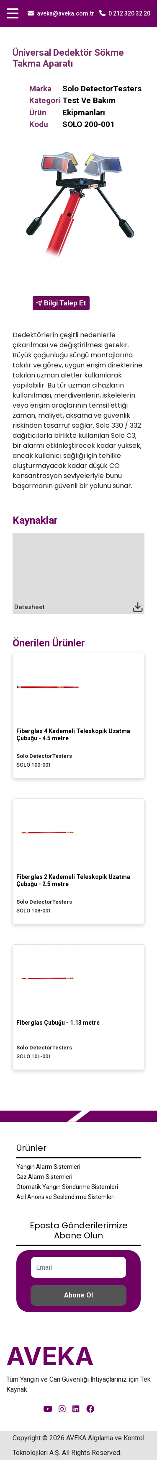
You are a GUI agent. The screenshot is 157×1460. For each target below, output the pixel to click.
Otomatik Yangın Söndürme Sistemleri (67, 1187)
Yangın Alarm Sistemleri (48, 1166)
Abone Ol (78, 1295)
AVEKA (50, 1356)
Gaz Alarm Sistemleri (44, 1176)
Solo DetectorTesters (102, 88)
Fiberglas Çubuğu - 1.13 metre (58, 1022)
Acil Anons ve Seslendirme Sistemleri (65, 1197)
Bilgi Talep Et (61, 303)
